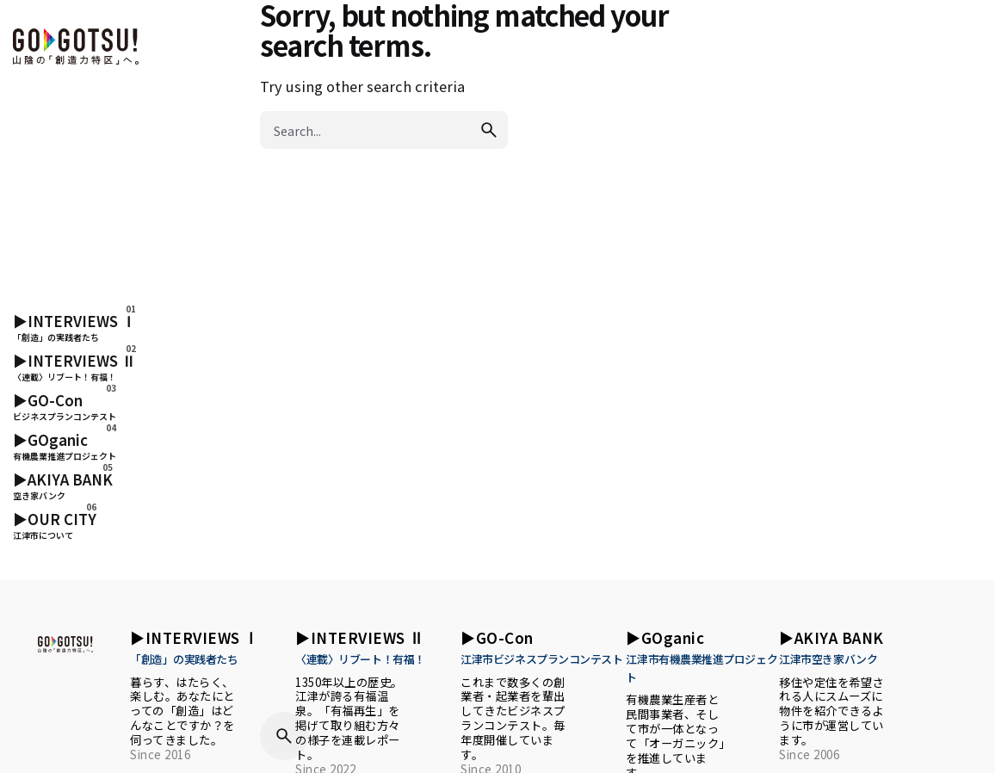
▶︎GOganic (665, 637)
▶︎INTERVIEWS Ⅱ (359, 637)
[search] (489, 130)
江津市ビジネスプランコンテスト (541, 659)
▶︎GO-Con (497, 637)
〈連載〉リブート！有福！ (360, 659)
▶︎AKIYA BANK (831, 637)
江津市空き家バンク (828, 659)
